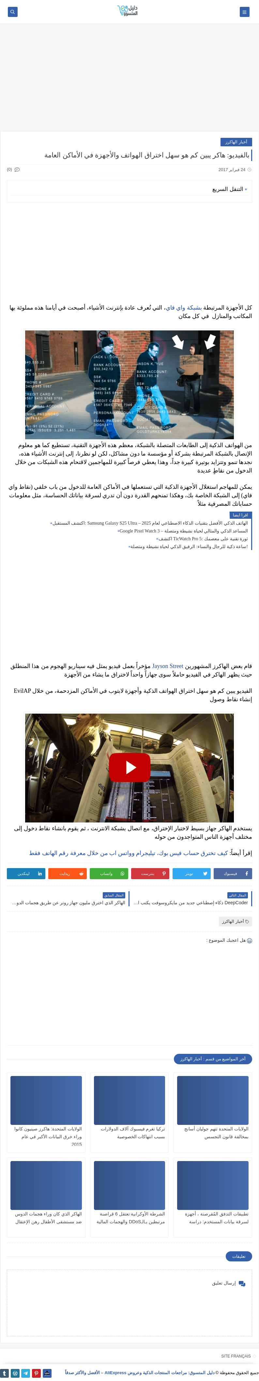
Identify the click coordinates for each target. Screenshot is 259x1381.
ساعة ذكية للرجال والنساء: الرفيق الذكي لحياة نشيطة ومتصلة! (189, 546)
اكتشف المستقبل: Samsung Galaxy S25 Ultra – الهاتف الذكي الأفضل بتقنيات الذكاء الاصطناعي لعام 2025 (150, 523)
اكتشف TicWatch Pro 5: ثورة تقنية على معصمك (203, 538)
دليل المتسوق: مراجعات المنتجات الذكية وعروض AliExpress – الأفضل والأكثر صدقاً (140, 1372)
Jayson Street (167, 666)
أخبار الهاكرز (236, 141)
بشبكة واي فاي (184, 307)
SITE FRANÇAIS (236, 1356)
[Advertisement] (129, 80)
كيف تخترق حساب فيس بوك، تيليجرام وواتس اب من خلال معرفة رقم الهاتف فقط (128, 853)
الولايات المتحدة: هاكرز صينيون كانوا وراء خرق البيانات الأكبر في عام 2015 (48, 1136)
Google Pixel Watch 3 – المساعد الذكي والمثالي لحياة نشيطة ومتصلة (184, 531)
